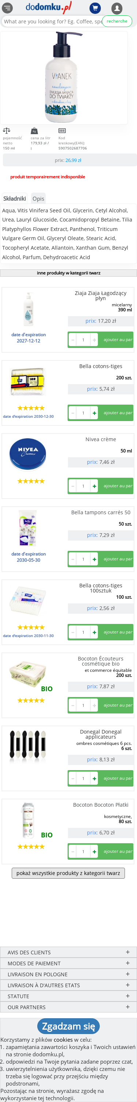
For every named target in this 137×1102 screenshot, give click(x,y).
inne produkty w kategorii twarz (68, 273)
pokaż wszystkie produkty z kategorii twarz (68, 873)
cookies (63, 1039)
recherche (117, 21)
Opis (38, 198)
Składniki (14, 198)
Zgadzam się (68, 1026)
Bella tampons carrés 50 (100, 512)
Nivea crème (100, 439)
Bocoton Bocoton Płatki (101, 804)
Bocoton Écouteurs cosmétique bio (100, 661)
